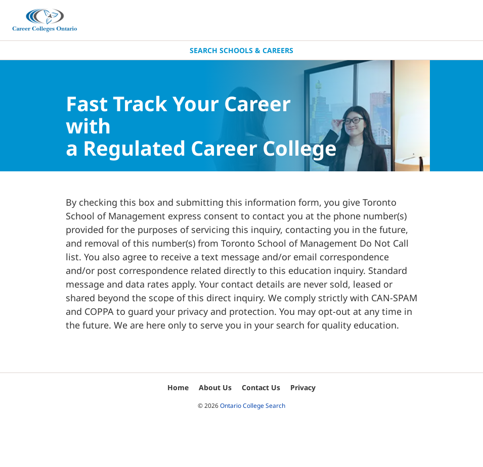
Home (178, 387)
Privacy (303, 387)
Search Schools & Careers (241, 50)
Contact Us (261, 387)
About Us (215, 387)
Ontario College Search (252, 405)
